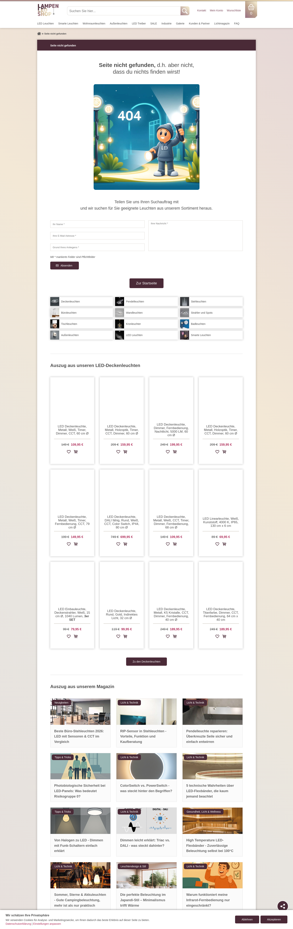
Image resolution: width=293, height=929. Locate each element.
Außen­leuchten (118, 23)
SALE (153, 23)
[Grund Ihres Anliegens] (97, 247)
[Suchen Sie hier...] (124, 10)
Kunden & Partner (199, 23)
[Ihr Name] (97, 224)
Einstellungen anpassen (47, 923)
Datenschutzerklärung (18, 923)
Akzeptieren (274, 919)
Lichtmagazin (222, 23)
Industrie (166, 23)
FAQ (236, 23)
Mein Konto (216, 10)
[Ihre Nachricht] (195, 235)
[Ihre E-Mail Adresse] (97, 235)
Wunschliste (234, 10)
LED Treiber (139, 23)
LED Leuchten (45, 23)
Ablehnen (247, 919)
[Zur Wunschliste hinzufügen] (69, 452)
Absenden (66, 265)
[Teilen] (282, 906)
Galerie (180, 23)
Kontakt (201, 10)
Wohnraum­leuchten (94, 23)
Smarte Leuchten (68, 23)
